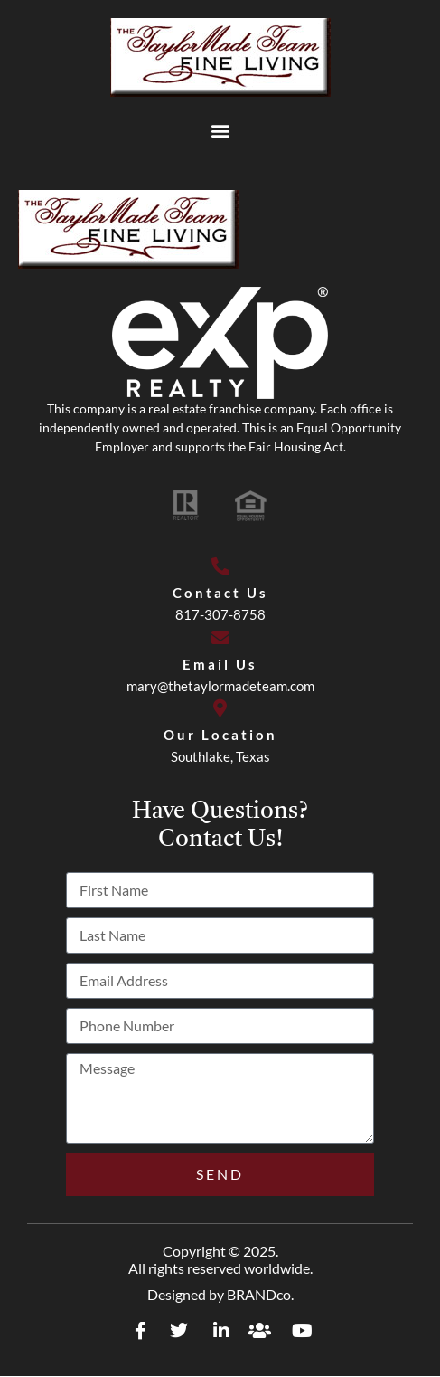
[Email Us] (220, 638)
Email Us (220, 664)
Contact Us (220, 592)
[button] (220, 130)
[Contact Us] (220, 566)
